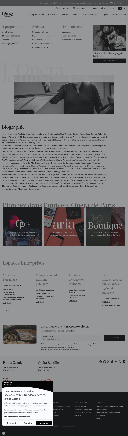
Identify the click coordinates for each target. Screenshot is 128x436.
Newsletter (100, 415)
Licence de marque (110, 298)
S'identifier (116, 3)
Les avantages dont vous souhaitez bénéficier (14, 298)
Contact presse (102, 409)
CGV (54, 412)
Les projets (8, 289)
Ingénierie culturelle (111, 305)
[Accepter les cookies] (44, 423)
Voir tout (7, 303)
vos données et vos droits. (71, 349)
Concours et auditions (82, 412)
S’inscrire (114, 338)
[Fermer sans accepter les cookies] (11, 423)
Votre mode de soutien (13, 285)
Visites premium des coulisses (45, 297)
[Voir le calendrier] (80, 8)
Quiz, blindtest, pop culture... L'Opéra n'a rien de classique (64, 233)
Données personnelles (61, 406)
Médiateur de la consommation (108, 412)
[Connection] (109, 8)
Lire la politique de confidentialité (17, 416)
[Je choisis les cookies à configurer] (28, 423)
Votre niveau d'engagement (9, 293)
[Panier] (94, 8)
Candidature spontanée (83, 409)
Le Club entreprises (45, 290)
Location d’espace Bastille (77, 296)
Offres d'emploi (80, 406)
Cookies (56, 415)
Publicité (106, 302)
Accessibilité (58, 409)
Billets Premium (43, 293)
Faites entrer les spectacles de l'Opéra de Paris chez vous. (23, 233)
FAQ (98, 418)
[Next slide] (123, 311)
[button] (3, 433)
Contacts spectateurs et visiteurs (109, 406)
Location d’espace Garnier (77, 291)
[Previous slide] (118, 311)
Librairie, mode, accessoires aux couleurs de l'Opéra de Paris (105, 233)
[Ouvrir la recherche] (63, 8)
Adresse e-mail (48, 337)
